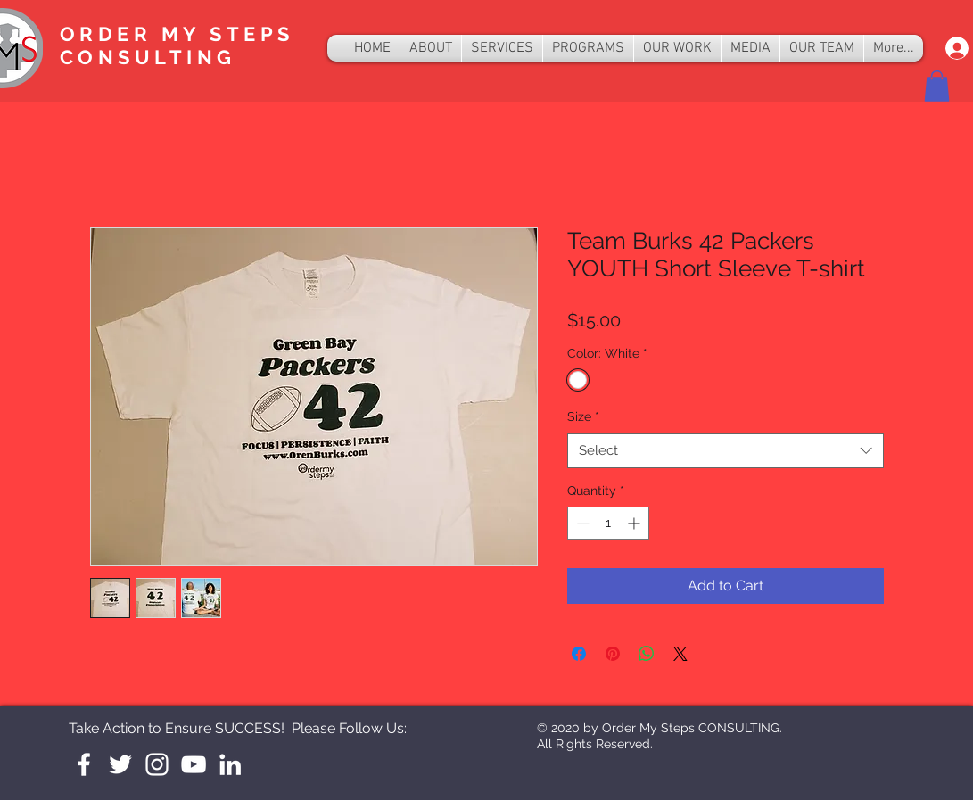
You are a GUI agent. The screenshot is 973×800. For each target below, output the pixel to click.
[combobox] (725, 450)
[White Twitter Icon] (120, 764)
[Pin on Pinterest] (612, 653)
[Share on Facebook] (579, 653)
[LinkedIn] (230, 764)
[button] (937, 86)
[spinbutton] (608, 523)
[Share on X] (680, 653)
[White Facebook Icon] (84, 764)
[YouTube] (193, 764)
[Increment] (635, 523)
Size (583, 416)
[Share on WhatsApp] (646, 653)
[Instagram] (157, 764)
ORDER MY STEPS (177, 33)
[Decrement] (581, 523)
